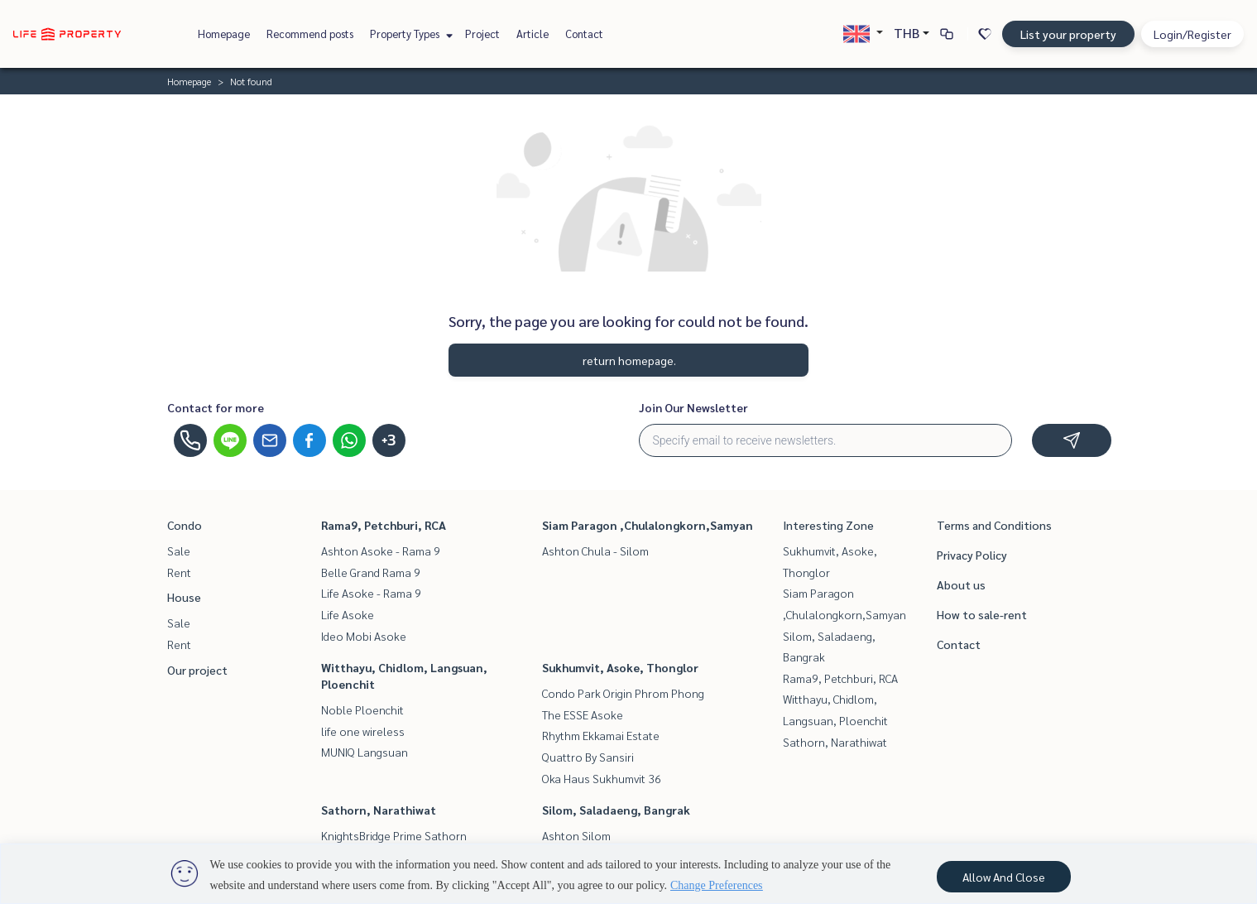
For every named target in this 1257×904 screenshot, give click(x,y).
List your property (1068, 33)
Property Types (409, 33)
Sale (178, 550)
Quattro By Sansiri (588, 756)
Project (482, 33)
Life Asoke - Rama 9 (371, 592)
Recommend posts (309, 33)
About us (961, 584)
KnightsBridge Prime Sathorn (394, 835)
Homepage (224, 33)
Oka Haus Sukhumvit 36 (601, 778)
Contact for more (215, 407)
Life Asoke (347, 614)
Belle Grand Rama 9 (370, 572)
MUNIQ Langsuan (364, 751)
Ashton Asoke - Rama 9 (380, 550)
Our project (197, 669)
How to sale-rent (982, 614)
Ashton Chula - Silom (595, 550)
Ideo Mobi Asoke (363, 635)
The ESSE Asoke (582, 714)
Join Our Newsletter (693, 407)
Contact (584, 33)
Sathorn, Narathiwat (378, 809)
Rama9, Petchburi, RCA (383, 524)
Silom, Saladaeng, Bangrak (616, 809)
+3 (388, 440)
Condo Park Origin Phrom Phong (623, 692)
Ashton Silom (576, 835)
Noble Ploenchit (362, 709)
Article (532, 33)
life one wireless (363, 731)
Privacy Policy (972, 554)
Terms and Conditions (994, 524)
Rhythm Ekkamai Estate (601, 735)
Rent (179, 572)
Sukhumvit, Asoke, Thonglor (620, 667)
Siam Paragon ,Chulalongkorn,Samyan (647, 524)
